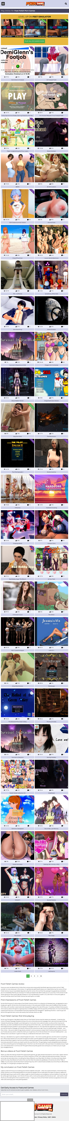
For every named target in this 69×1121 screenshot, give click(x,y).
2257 (49, 1117)
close (30, 1100)
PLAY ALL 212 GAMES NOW (34, 41)
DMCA (54, 1117)
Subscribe (64, 1094)
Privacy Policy (42, 1117)
